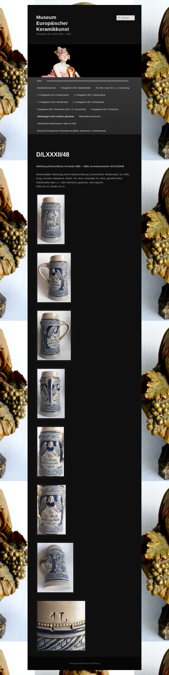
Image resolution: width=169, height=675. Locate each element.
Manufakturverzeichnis (90, 116)
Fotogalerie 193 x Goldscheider (76, 88)
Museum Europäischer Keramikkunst (52, 23)
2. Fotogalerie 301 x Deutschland (89, 95)
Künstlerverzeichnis (46, 88)
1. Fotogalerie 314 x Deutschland (53, 95)
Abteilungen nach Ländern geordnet (55, 116)
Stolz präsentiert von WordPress (84, 663)
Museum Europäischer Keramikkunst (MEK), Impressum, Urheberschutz (71, 131)
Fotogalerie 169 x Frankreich (104, 109)
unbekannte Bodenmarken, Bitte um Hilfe (56, 123)
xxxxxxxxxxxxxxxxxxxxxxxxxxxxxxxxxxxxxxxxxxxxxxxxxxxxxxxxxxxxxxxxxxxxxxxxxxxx (87, 81)
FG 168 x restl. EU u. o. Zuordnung (112, 88)
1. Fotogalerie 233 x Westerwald (52, 102)
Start (39, 81)
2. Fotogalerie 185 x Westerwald (88, 102)
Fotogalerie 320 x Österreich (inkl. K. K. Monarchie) (61, 109)
